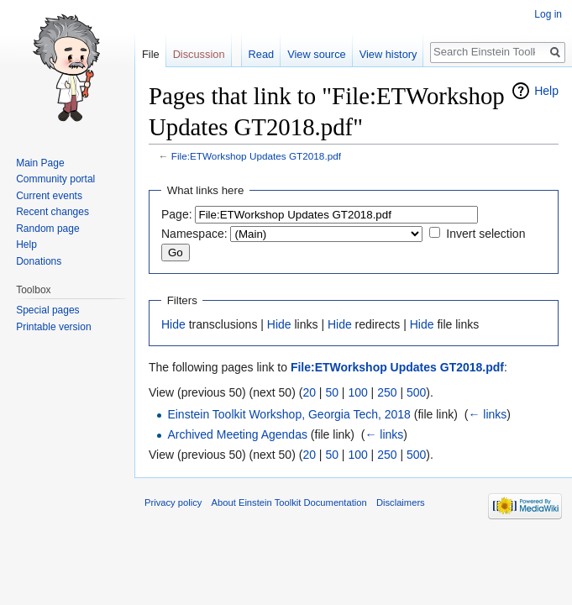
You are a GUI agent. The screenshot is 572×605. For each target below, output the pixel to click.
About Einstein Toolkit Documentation (289, 502)
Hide (173, 324)
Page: (176, 214)
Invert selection (485, 233)
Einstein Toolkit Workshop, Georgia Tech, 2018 (289, 414)
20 (309, 392)
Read (262, 54)
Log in (548, 14)
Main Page (40, 163)
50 (331, 392)
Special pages (47, 310)
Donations (38, 261)
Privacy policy (173, 502)
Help (546, 90)
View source (316, 54)
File (151, 54)
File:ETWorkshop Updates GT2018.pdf (256, 155)
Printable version (53, 327)
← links (487, 414)
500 (416, 392)
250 (386, 392)
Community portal (55, 179)
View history (388, 54)
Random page (47, 228)
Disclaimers (400, 502)
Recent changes (52, 212)
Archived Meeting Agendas (237, 434)
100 (357, 392)
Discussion (199, 54)
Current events (49, 196)
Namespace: (194, 233)
